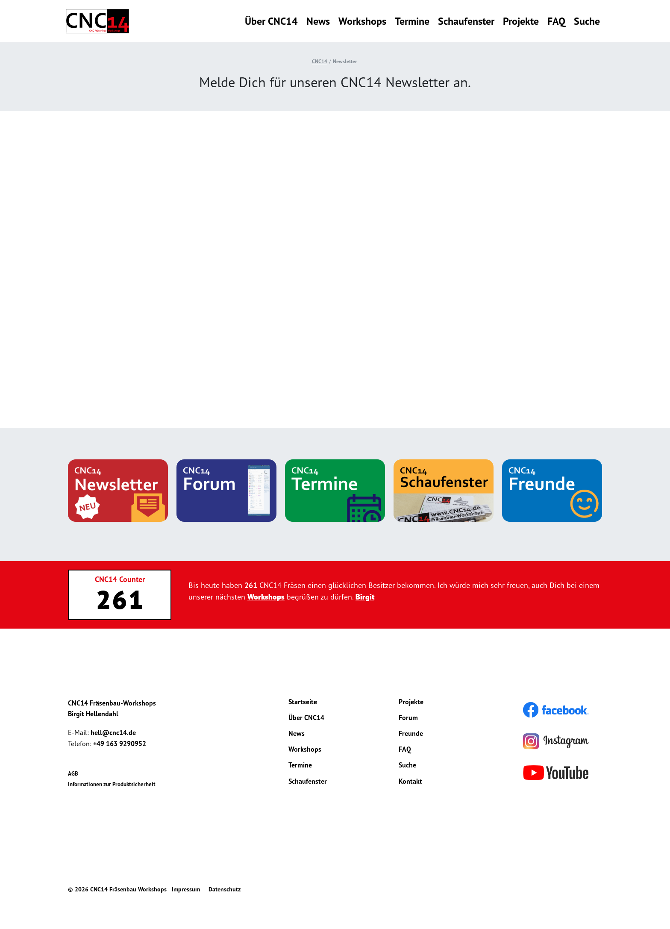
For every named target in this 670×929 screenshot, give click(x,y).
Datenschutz (225, 889)
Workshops (362, 21)
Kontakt (410, 781)
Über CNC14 (271, 21)
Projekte (521, 21)
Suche (587, 21)
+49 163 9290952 (119, 743)
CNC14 (319, 61)
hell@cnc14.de (113, 732)
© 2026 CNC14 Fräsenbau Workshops (117, 889)
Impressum (186, 889)
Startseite (302, 701)
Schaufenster (466, 21)
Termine (412, 21)
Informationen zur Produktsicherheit (112, 784)
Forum (408, 717)
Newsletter (345, 61)
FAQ (556, 21)
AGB (73, 773)
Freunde (411, 733)
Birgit (365, 597)
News (318, 21)
